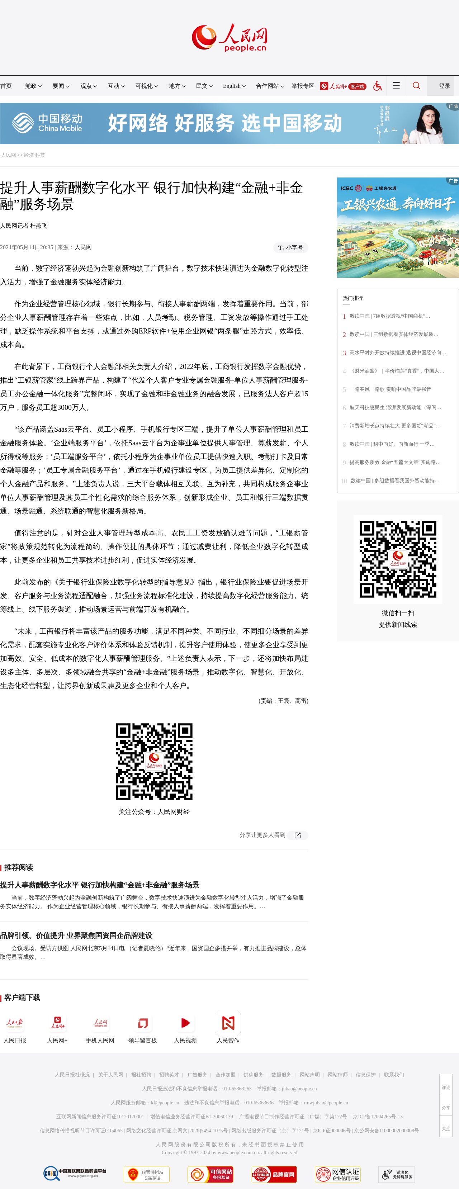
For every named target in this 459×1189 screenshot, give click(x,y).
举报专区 (303, 86)
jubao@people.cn (299, 1088)
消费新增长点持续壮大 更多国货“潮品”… (395, 425)
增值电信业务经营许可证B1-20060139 (191, 1116)
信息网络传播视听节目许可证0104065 (81, 1130)
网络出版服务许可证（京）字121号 (270, 1130)
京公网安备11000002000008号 (386, 1130)
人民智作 (228, 1026)
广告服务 (198, 1074)
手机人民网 (100, 1026)
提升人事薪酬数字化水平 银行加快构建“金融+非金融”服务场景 (99, 885)
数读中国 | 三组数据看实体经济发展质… (394, 334)
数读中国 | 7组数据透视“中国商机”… (390, 316)
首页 (6, 86)
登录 (444, 86)
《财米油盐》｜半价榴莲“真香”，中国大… (397, 371)
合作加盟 (226, 1074)
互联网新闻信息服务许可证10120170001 (100, 1116)
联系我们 (394, 1074)
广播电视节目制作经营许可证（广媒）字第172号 (293, 1116)
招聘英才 (169, 1074)
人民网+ (57, 1026)
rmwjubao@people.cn (326, 1102)
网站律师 (338, 1074)
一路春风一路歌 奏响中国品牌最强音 (390, 389)
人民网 (8, 155)
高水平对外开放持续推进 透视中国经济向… (398, 352)
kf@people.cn (165, 1102)
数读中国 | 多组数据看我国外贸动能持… (395, 480)
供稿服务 (253, 1074)
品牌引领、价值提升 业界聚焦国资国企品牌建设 (76, 935)
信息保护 (366, 1074)
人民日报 (14, 1026)
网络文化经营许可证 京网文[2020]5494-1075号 (177, 1130)
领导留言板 (142, 1026)
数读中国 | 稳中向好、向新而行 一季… (392, 444)
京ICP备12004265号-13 (377, 1116)
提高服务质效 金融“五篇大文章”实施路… (395, 462)
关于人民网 (110, 1074)
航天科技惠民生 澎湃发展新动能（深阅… (395, 407)
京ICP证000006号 (332, 1130)
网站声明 (310, 1074)
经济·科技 (35, 155)
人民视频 (185, 1026)
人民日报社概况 (72, 1074)
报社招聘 (141, 1074)
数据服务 (281, 1074)
